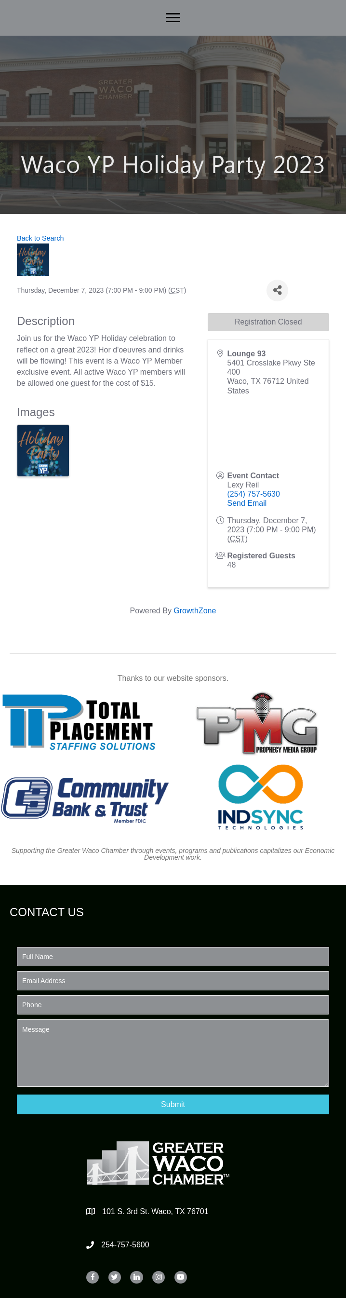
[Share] (277, 290)
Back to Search (40, 238)
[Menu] (173, 18)
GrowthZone (194, 611)
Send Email (247, 503)
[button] (173, 1104)
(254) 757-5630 (253, 494)
